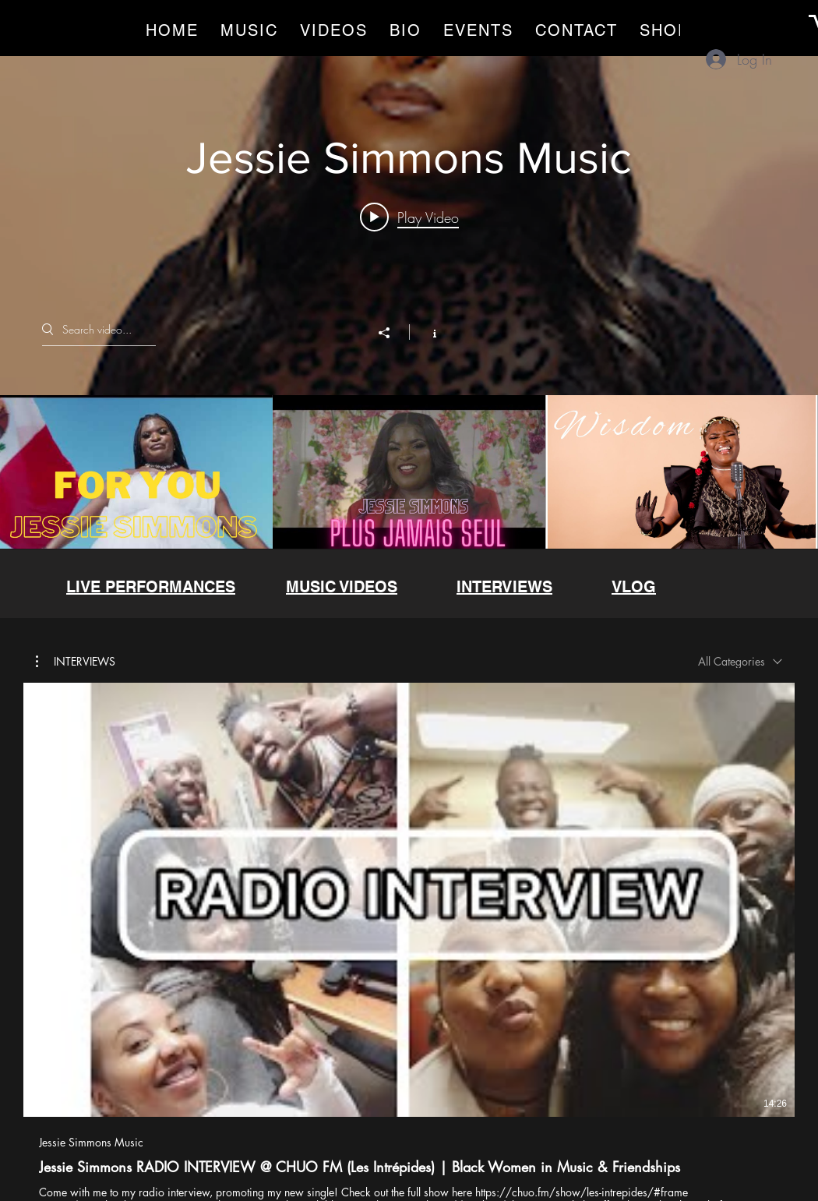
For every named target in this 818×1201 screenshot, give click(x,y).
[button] (75, 661)
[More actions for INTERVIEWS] (75, 661)
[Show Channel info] (426, 333)
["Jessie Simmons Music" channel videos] (409, 472)
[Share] (392, 333)
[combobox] (740, 661)
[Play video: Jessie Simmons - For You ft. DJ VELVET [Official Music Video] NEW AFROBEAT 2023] (409, 217)
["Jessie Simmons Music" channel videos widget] (409, 301)
